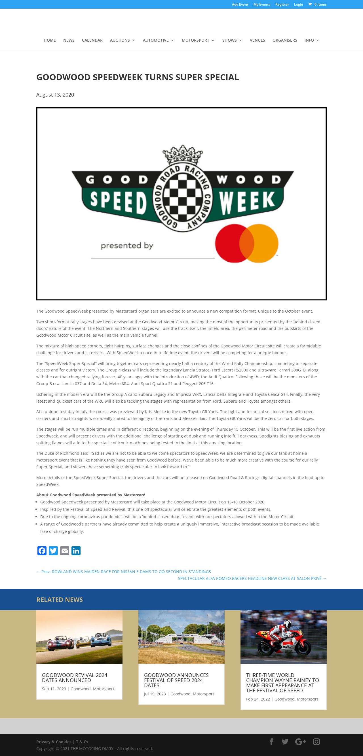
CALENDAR (92, 40)
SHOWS (229, 40)
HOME (50, 40)
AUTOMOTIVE (156, 40)
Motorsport (103, 688)
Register (282, 5)
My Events (262, 5)
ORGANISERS (285, 40)
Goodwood (81, 688)
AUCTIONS (120, 40)
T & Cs (82, 741)
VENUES (257, 40)
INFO (309, 40)
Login (298, 5)
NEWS (69, 40)
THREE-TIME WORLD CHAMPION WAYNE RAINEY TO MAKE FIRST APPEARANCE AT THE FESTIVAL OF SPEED (282, 683)
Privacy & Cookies (53, 741)
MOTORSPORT (195, 40)
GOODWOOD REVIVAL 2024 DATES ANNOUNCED (74, 678)
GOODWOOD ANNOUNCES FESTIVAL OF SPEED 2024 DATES (176, 680)
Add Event (240, 5)
